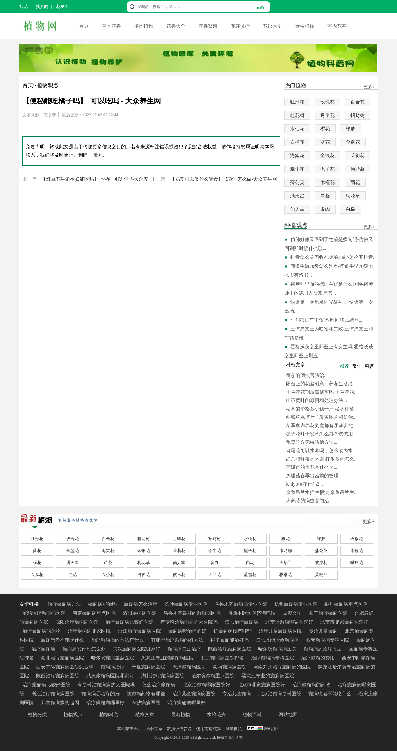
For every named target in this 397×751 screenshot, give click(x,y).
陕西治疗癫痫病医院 (230, 648)
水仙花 (297, 128)
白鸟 (350, 209)
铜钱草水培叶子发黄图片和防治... (321, 417)
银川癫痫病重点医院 (345, 604)
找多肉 (42, 6)
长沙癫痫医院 (146, 702)
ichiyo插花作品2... (304, 483)
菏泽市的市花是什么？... (311, 467)
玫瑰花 (327, 101)
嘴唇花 (356, 562)
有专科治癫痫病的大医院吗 (189, 622)
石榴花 (297, 142)
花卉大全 (176, 26)
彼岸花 (321, 562)
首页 (84, 26)
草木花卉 (112, 26)
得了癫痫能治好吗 (230, 639)
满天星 (297, 195)
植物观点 (48, 85)
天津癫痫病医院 (189, 666)
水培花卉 (216, 714)
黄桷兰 (321, 574)
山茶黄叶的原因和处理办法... (316, 400)
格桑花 (285, 574)
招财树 (357, 115)
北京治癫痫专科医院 (280, 693)
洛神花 (143, 574)
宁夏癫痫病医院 (149, 666)
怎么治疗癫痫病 (242, 622)
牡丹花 (297, 101)
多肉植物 (144, 26)
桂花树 (297, 115)
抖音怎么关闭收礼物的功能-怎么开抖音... (333, 257)
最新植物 (180, 714)
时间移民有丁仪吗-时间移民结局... (326, 319)
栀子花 (327, 168)
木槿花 (327, 182)
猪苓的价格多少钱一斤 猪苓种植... (322, 408)
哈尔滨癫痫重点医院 (113, 657)
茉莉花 (357, 155)
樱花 (325, 128)
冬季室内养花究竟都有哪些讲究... (321, 425)
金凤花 (37, 574)
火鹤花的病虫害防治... (309, 500)
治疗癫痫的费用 (318, 657)
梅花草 (353, 195)
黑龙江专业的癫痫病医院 (168, 657)
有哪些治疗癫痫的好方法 (177, 639)
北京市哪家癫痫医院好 (344, 622)
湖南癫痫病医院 (230, 666)
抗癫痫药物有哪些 (233, 630)
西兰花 (214, 574)
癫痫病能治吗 (103, 604)
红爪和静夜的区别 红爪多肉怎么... (322, 458)
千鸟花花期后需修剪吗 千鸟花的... (322, 392)
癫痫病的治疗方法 (323, 648)
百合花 (357, 101)
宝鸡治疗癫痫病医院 (44, 613)
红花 (72, 574)
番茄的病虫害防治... (307, 375)
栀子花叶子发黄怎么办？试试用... (321, 433)
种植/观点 (295, 225)
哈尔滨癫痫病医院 (278, 648)
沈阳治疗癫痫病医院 (77, 622)
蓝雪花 (250, 574)
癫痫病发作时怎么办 (84, 648)
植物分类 (37, 714)
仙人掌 (297, 209)
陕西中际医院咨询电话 (252, 613)
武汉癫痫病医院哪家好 (137, 648)
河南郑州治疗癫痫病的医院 (282, 666)
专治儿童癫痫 (324, 630)
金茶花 (108, 574)
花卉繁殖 (208, 26)
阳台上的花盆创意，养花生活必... (321, 383)
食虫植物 (305, 26)
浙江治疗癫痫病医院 (140, 630)
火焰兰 (285, 562)
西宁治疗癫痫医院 (328, 613)
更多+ (368, 521)
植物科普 (109, 714)
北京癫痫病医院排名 (223, 657)
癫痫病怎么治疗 (141, 604)
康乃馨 (357, 168)
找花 (23, 6)
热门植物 (295, 85)
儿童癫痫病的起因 (60, 702)
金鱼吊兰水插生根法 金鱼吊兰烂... (322, 492)
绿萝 (350, 128)
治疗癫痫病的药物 (42, 630)
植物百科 (252, 714)
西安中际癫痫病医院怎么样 (65, 666)
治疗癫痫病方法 (64, 604)
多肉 (325, 209)
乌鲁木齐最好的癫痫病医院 (192, 613)
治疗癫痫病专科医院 (273, 657)
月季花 (327, 115)
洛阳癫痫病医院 (140, 613)
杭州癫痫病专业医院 (296, 604)
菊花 (355, 182)
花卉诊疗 (241, 26)
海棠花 (297, 155)
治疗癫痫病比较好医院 (129, 622)
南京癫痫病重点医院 (95, 613)
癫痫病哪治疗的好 (187, 630)
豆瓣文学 (293, 613)
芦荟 (325, 195)
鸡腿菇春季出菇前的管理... (314, 475)
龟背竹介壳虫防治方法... (311, 442)
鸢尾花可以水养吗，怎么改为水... (321, 450)
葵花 (325, 142)
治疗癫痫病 (43, 648)
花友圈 (62, 6)
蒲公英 (297, 182)
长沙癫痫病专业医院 (186, 604)
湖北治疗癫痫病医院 (63, 657)
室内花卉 (337, 26)
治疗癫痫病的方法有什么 (118, 639)
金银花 (327, 155)
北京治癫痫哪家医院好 (289, 622)
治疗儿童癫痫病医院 (281, 630)
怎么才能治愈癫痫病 (278, 639)
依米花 (179, 574)
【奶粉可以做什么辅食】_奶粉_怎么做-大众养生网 (223, 179)
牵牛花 (297, 168)
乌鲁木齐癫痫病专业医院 (241, 604)
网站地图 (288, 714)
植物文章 (144, 714)
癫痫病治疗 (113, 666)
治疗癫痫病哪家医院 (90, 630)
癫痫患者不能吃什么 (63, 639)
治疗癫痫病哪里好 (106, 702)
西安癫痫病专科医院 (328, 639)
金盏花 (353, 142)
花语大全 (273, 26)
